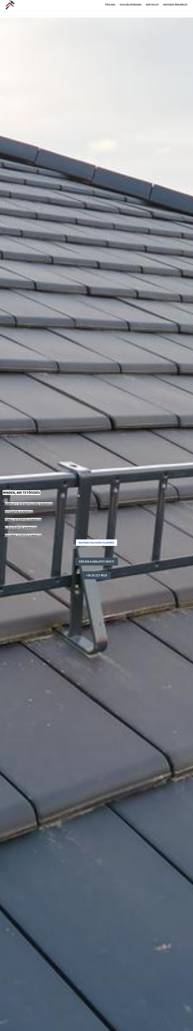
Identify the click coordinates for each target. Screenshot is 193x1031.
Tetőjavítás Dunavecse (19, 511)
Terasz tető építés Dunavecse (23, 519)
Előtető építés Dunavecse (21, 527)
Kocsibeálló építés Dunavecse (23, 535)
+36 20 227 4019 (96, 575)
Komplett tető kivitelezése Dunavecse (29, 503)
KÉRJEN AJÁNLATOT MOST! (96, 561)
